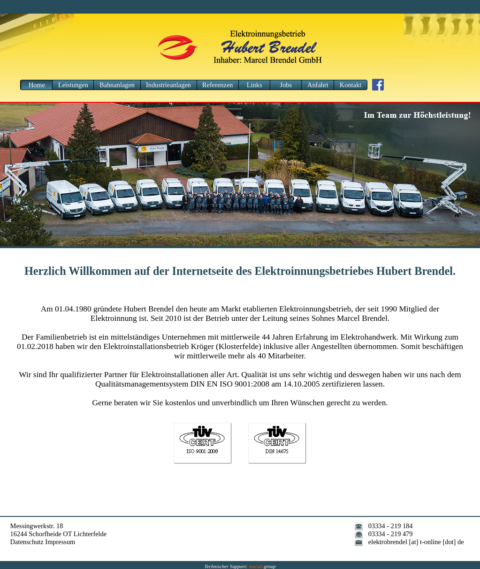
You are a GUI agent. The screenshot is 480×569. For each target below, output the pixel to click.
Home (37, 85)
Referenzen (217, 85)
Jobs (286, 85)
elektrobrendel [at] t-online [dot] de (416, 542)
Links (254, 85)
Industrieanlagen (168, 85)
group (262, 566)
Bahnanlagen (117, 85)
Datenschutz (27, 542)
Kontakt (350, 85)
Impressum (60, 542)
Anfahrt (317, 85)
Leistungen (73, 85)
